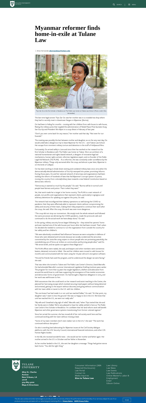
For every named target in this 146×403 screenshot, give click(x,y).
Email (108, 380)
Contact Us (80, 373)
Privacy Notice (68, 401)
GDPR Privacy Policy (81, 401)
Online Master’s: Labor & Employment (117, 377)
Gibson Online (113, 383)
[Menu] (129, 4)
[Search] (117, 4)
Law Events (111, 370)
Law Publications (114, 373)
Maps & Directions (30, 384)
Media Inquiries (82, 375)
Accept (127, 400)
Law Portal (80, 370)
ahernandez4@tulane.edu (59, 51)
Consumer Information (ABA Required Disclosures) (88, 366)
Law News (111, 367)
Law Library (111, 365)
